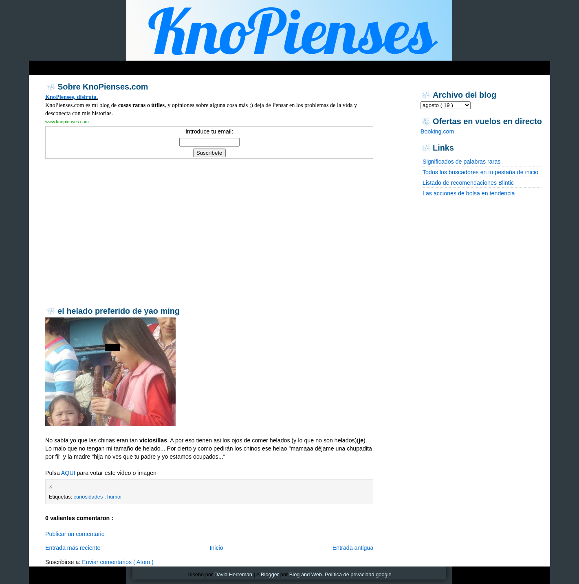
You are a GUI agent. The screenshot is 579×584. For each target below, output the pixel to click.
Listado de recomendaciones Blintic (468, 182)
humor (114, 497)
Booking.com (437, 131)
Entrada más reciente (72, 548)
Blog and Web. (306, 574)
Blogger (270, 574)
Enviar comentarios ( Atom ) (118, 562)
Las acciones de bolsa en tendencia (469, 193)
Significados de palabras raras (461, 161)
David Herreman (233, 574)
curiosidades (89, 497)
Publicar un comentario (75, 534)
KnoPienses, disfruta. (71, 97)
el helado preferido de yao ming (118, 310)
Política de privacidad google (358, 574)
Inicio (216, 548)
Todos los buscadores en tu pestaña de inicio (480, 172)
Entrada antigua (353, 548)
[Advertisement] (185, 66)
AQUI (68, 473)
